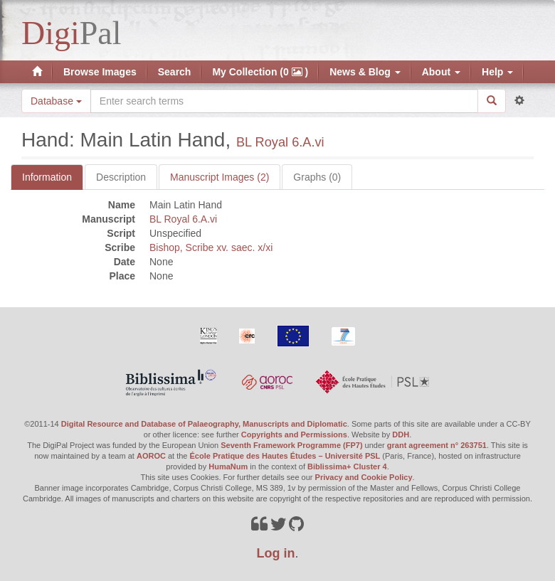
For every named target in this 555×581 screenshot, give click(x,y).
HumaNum (228, 466)
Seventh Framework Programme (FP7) (291, 445)
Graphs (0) (317, 177)
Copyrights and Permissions (294, 434)
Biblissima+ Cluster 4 (347, 466)
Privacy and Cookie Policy (364, 477)
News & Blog (364, 72)
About (441, 72)
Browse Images (100, 72)
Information (47, 177)
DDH (400, 434)
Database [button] (56, 101)
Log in (276, 553)
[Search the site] (284, 101)
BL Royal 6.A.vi (280, 142)
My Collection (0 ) (260, 72)
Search (174, 72)
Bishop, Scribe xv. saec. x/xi (211, 247)
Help (497, 72)
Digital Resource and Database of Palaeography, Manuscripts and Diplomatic (204, 424)
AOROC (151, 456)
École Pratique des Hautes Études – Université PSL (285, 456)
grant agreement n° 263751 (437, 445)
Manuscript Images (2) (219, 177)
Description (121, 177)
